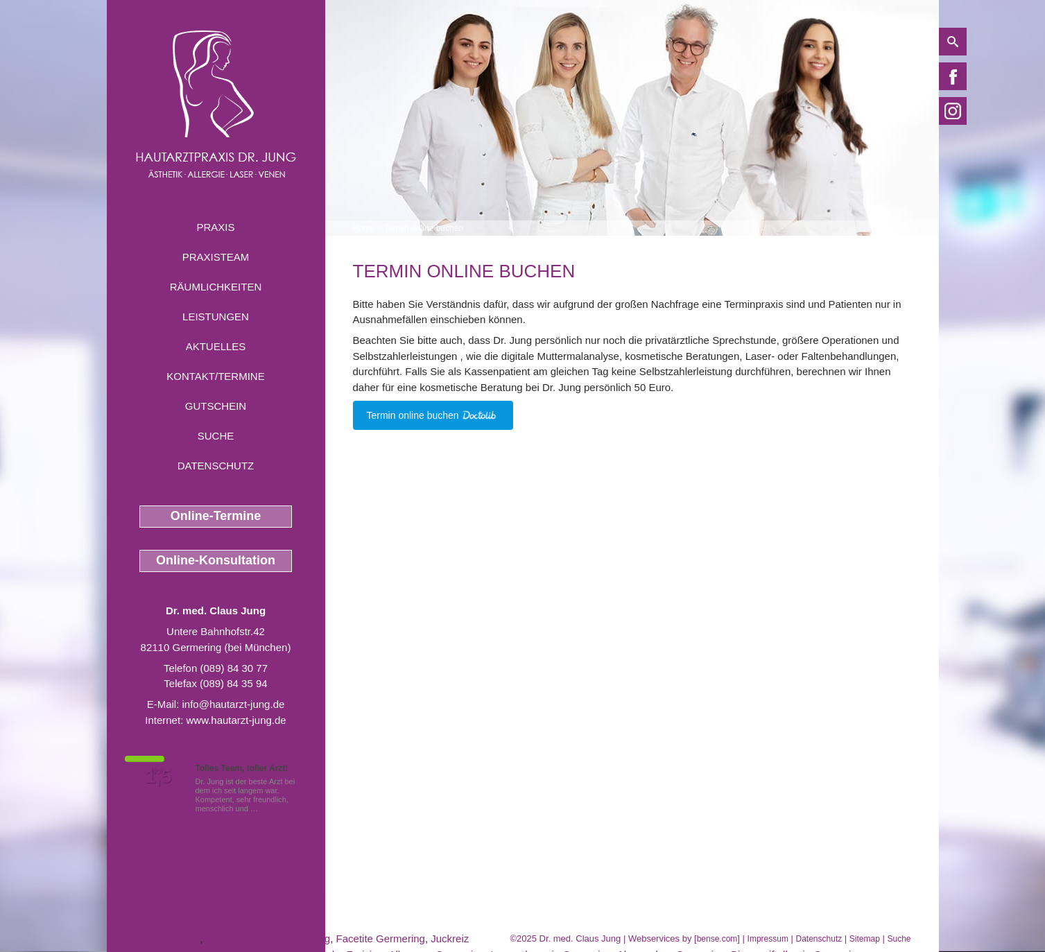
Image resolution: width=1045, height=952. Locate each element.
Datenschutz (216, 465)
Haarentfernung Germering (268, 938)
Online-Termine (216, 516)
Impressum (768, 939)
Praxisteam (216, 257)
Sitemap (864, 939)
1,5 (159, 776)
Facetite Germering (380, 938)
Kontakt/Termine (215, 376)
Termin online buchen (423, 228)
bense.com (717, 939)
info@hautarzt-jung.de (233, 704)
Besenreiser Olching (153, 938)
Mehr (268, 808)
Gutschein (215, 406)
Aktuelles (216, 346)
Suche (216, 436)
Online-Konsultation (215, 560)
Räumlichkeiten (216, 287)
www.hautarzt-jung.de (236, 720)
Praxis (215, 227)
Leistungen (215, 316)
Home (364, 228)
